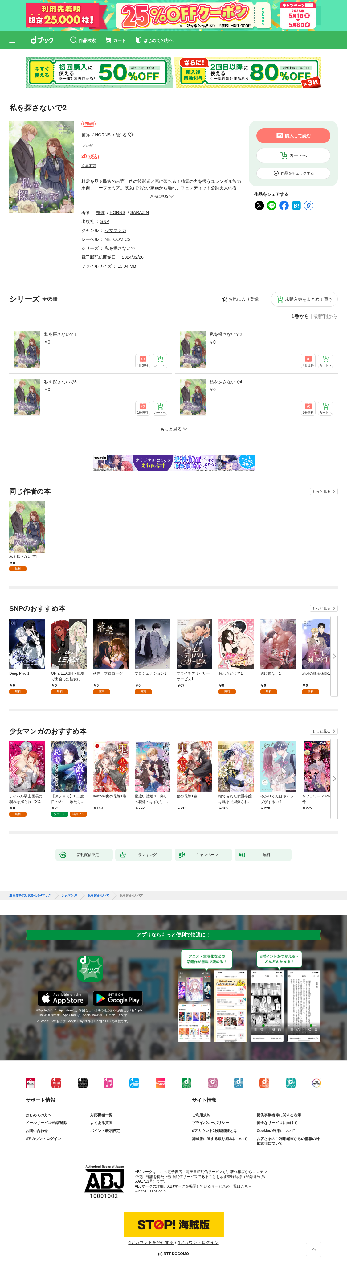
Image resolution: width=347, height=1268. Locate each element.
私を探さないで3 (60, 381)
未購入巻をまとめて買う (309, 299)
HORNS (103, 134)
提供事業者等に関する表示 (279, 1115)
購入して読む (298, 135)
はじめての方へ (38, 1115)
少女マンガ (115, 230)
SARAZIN (139, 212)
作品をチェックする (297, 173)
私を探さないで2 (226, 334)
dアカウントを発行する (151, 1242)
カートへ (298, 155)
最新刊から (325, 316)
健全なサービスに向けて (277, 1123)
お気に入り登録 (243, 299)
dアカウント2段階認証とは (214, 1131)
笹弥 (85, 134)
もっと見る (321, 491)
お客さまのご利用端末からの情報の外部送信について (288, 1141)
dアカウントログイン (43, 1139)
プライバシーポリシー (210, 1123)
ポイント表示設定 (105, 1131)
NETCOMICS (118, 239)
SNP (104, 221)
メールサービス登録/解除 (46, 1123)
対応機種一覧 (101, 1115)
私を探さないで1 (60, 334)
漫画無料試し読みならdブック (30, 895)
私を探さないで (120, 248)
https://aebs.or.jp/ (152, 1191)
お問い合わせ (37, 1131)
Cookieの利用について (276, 1131)
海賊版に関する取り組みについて (219, 1139)
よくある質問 (101, 1123)
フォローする (131, 135)
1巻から (300, 316)
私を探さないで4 (226, 381)
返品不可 (88, 166)
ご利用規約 (201, 1115)
